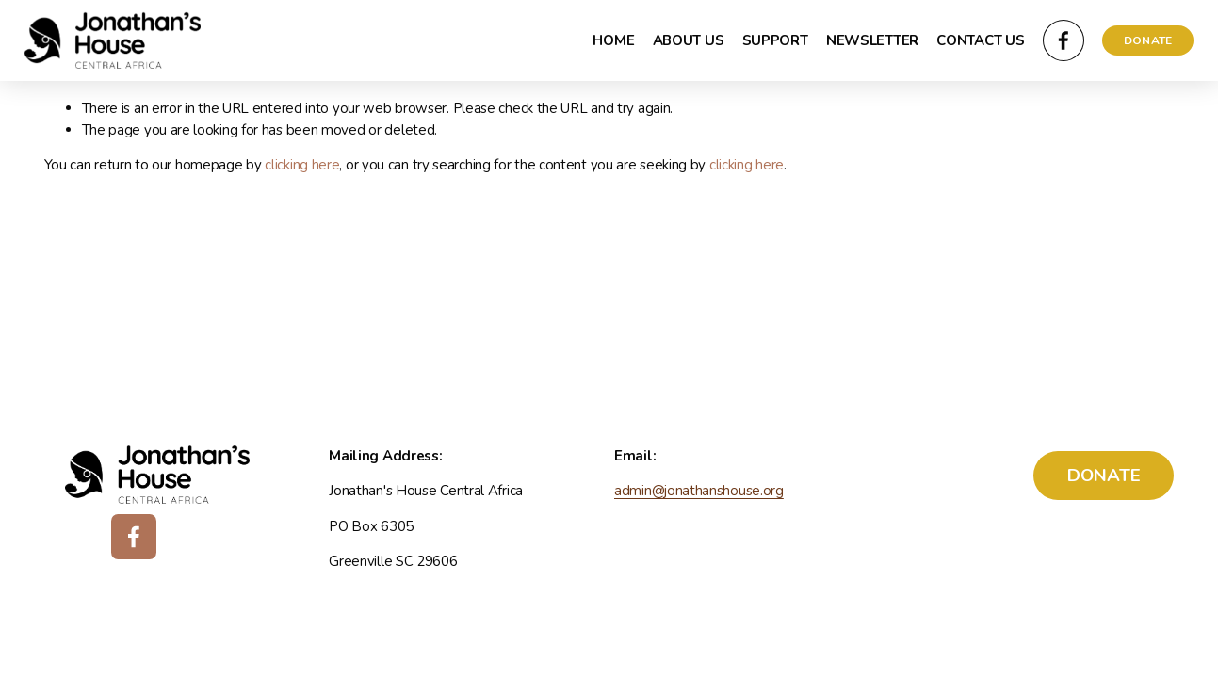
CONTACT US (980, 40)
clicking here (302, 164)
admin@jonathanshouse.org (699, 490)
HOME (613, 40)
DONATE (1148, 40)
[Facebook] (1063, 40)
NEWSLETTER (872, 40)
